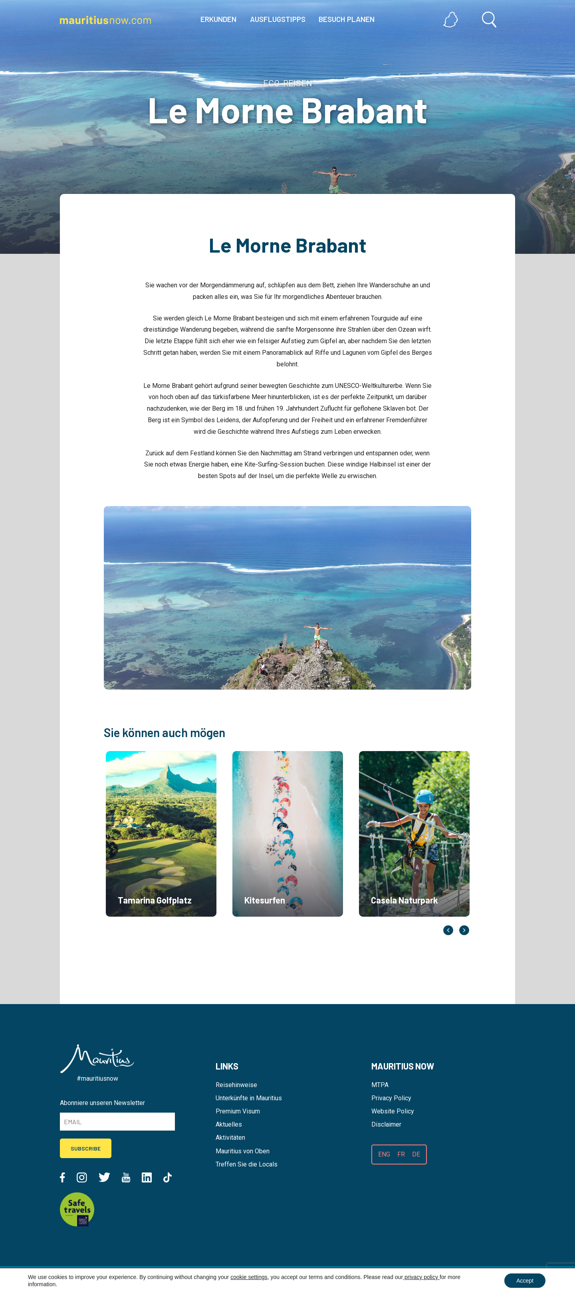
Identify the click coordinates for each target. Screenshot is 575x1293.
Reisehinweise (236, 1085)
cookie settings (249, 1277)
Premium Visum (238, 1111)
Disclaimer (386, 1124)
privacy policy (421, 1277)
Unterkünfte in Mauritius (249, 1098)
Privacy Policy (391, 1098)
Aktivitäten (230, 1137)
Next (464, 930)
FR (401, 1154)
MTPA (380, 1085)
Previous (448, 930)
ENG (384, 1154)
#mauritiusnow (97, 1078)
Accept (524, 1280)
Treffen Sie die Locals (247, 1164)
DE (416, 1154)
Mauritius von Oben (243, 1151)
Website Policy (392, 1111)
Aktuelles (229, 1124)
